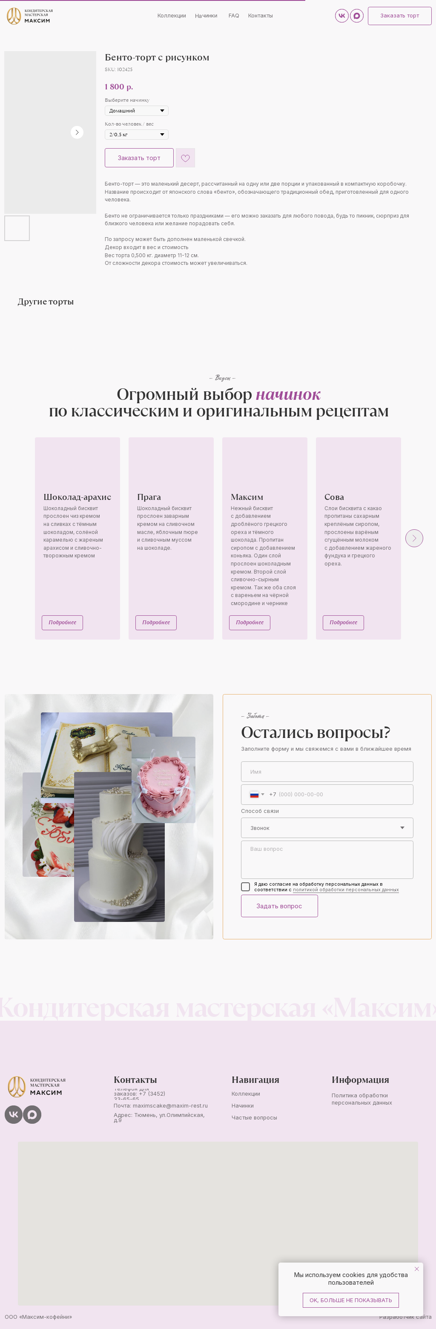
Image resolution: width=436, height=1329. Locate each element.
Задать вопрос (279, 906)
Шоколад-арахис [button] (77, 497)
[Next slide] (414, 538)
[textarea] (327, 860)
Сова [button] (334, 497)
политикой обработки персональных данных (346, 890)
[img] (29, 16)
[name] (327, 771)
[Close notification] (417, 1269)
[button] (399, 16)
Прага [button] (149, 497)
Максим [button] (247, 497)
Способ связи (260, 811)
